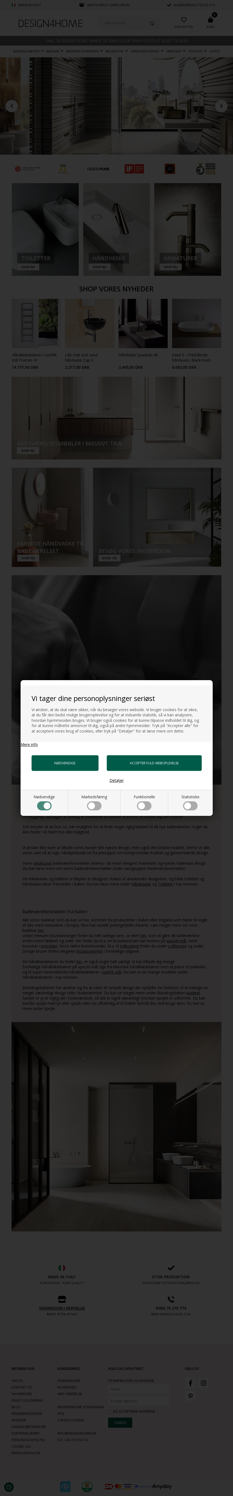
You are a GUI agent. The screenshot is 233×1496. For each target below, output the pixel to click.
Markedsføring (94, 802)
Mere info (29, 744)
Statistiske (190, 802)
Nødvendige (44, 802)
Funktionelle (144, 802)
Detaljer (117, 780)
